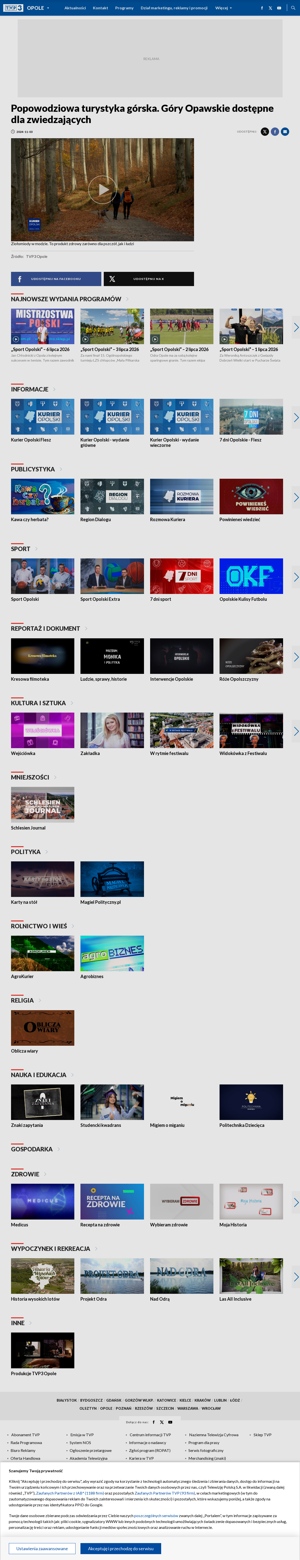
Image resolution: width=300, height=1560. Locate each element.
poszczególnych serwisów (156, 1515)
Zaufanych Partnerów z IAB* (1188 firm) (70, 1493)
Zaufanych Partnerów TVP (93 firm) (165, 1493)
